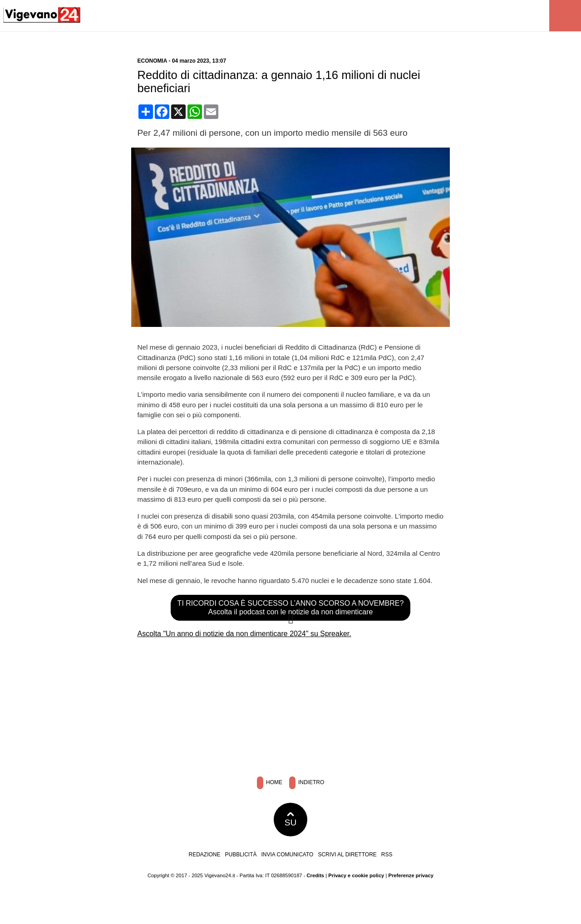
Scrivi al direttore (347, 854)
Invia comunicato (287, 854)
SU (291, 819)
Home (269, 782)
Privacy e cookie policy (356, 875)
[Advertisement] (290, 704)
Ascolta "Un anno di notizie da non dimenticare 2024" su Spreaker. (244, 633)
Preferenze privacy (410, 875)
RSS (387, 854)
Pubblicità (241, 854)
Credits (316, 875)
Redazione (204, 854)
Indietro (307, 782)
